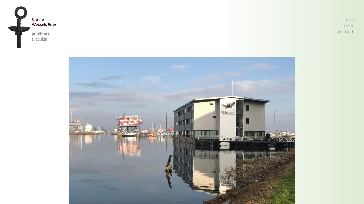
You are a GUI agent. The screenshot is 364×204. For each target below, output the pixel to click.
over (349, 25)
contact (345, 31)
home (348, 19)
